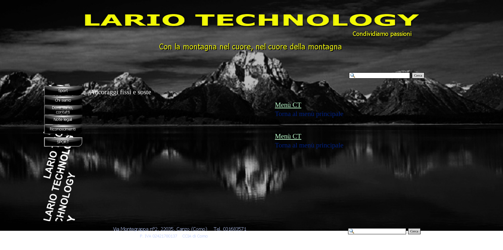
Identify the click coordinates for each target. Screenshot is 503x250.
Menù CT (288, 105)
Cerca (418, 75)
